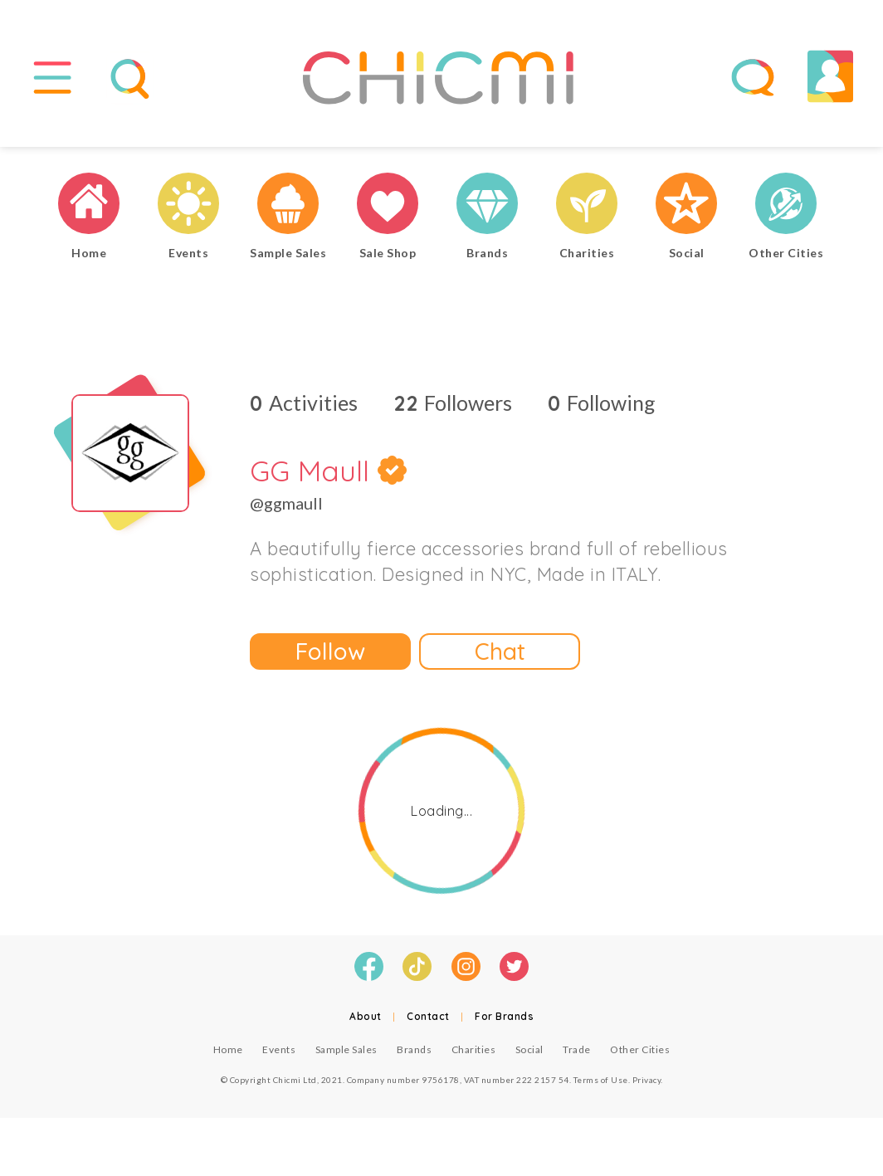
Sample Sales (346, 1049)
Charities (473, 1049)
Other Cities (640, 1049)
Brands (414, 1049)
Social (529, 1049)
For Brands (504, 1016)
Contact (428, 1016)
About (365, 1016)
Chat (500, 651)
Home (228, 1049)
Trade (577, 1049)
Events (278, 1049)
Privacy (646, 1080)
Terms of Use (600, 1080)
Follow (330, 651)
